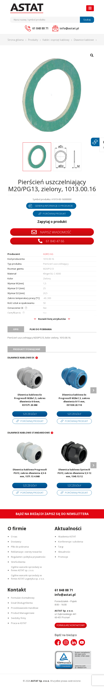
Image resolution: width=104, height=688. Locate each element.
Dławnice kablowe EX (21, 357)
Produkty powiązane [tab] (26, 349)
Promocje (63, 556)
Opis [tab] (15, 329)
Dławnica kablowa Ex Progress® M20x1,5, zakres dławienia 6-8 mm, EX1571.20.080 (29, 400)
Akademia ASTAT (67, 536)
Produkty (33, 39)
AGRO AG (48, 254)
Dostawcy (16, 541)
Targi (61, 546)
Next (93, 390)
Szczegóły (30, 414)
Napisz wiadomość (51, 232)
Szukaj (87, 19)
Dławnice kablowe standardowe (29, 432)
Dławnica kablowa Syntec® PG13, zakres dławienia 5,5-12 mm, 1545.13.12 (74, 473)
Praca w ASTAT (19, 623)
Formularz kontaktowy (23, 597)
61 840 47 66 (51, 241)
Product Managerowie (23, 613)
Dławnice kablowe (84, 39)
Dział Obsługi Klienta (22, 602)
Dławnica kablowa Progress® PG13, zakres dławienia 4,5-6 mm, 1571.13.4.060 (30, 473)
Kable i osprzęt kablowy (56, 39)
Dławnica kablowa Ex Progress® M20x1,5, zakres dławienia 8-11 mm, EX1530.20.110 (74, 400)
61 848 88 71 (65, 590)
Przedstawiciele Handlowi (24, 607)
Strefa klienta (18, 561)
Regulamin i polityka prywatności (28, 556)
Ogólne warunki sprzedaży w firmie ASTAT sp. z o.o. (26, 568)
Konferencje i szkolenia (70, 541)
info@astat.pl (66, 594)
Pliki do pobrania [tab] (41, 329)
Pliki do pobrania (20, 546)
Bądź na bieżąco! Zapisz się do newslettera (52, 514)
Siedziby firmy (18, 618)
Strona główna (16, 39)
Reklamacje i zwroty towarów (26, 551)
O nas (14, 536)
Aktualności (64, 551)
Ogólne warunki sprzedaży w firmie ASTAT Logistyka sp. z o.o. (28, 577)
